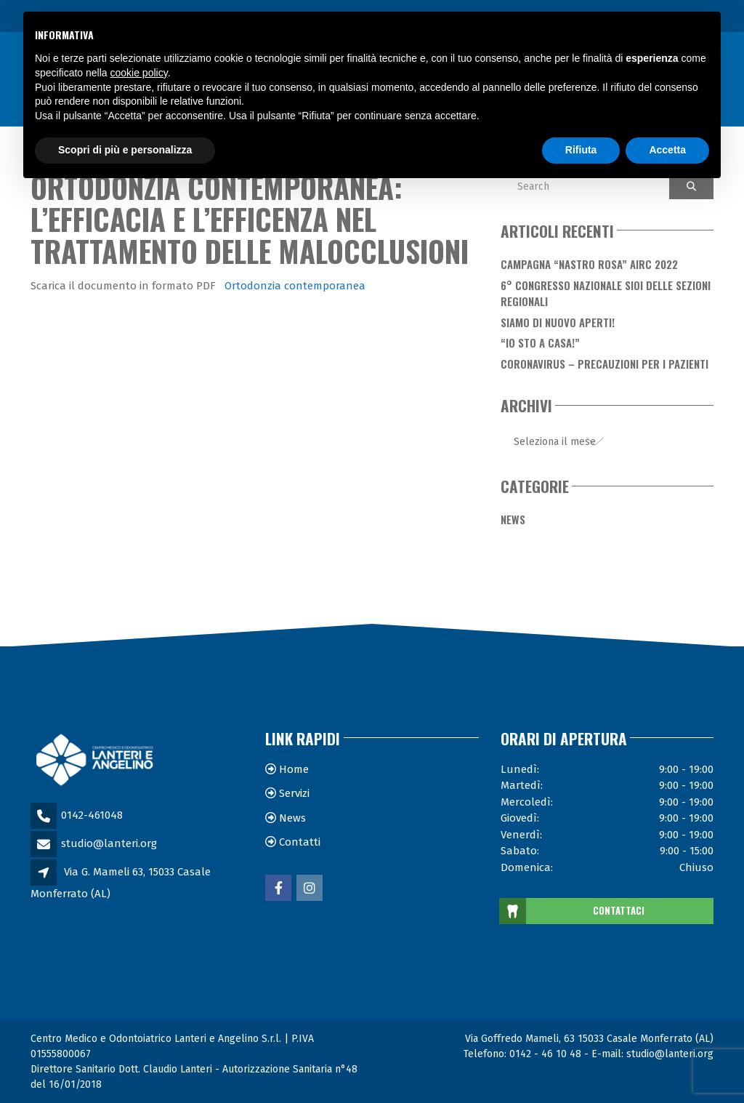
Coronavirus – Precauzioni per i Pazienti (604, 364)
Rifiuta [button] (581, 150)
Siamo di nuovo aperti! (558, 322)
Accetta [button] (667, 150)
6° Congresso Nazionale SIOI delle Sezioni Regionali (606, 293)
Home (294, 769)
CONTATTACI (573, 911)
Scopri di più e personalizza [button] (125, 150)
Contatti (299, 842)
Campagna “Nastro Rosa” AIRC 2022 (589, 264)
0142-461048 (92, 815)
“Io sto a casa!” (540, 342)
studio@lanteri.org (109, 843)
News (513, 519)
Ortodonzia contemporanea (295, 285)
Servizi (294, 793)
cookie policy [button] (139, 73)
